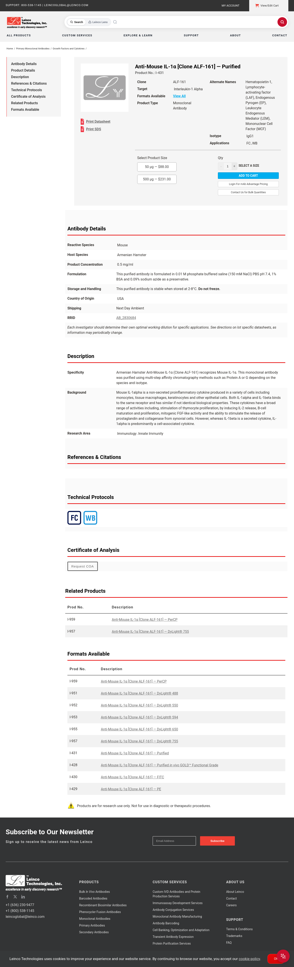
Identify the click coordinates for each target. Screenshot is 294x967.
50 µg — (157, 167)
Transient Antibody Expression (173, 936)
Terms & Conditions (239, 929)
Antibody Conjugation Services (173, 910)
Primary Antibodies (92, 925)
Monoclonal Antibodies (94, 918)
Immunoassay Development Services (178, 903)
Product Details (23, 70)
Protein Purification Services (172, 943)
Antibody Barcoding (166, 923)
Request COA (82, 566)
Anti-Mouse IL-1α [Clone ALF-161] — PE (131, 789)
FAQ (229, 942)
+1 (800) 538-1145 (20, 911)
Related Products (24, 103)
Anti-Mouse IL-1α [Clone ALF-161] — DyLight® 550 (139, 705)
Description (20, 77)
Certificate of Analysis (28, 96)
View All (179, 96)
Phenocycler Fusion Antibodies (100, 912)
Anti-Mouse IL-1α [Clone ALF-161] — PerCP (144, 620)
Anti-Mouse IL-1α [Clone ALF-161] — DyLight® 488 (139, 693)
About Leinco (235, 891)
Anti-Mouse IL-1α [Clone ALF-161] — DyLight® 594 (139, 717)
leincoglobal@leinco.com (25, 917)
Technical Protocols (26, 90)
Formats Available (25, 109)
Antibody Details (24, 64)
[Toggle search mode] (89, 22)
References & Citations (29, 83)
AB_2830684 (126, 318)
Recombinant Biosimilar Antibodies (103, 905)
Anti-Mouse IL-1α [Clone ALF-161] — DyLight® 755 (150, 632)
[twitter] (15, 896)
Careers (231, 905)
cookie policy (249, 959)
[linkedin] (23, 896)
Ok (276, 958)
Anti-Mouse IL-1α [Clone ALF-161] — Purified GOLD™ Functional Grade (159, 765)
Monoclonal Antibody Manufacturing (177, 916)
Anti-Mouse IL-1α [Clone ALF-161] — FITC (132, 777)
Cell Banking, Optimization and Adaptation (181, 930)
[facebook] (7, 896)
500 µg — (157, 179)
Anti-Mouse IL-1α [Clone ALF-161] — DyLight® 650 (139, 729)
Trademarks (234, 936)
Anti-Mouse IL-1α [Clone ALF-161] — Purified (135, 753)
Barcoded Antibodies (93, 898)
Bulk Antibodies (94, 891)
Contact (231, 898)
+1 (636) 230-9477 (20, 905)
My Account (230, 5)
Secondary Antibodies (94, 932)
